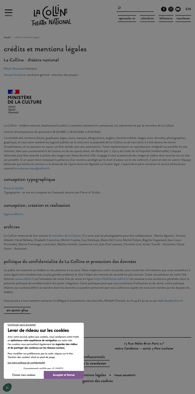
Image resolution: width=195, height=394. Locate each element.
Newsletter (183, 18)
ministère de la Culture (66, 236)
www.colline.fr (24, 279)
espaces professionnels (87, 357)
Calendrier (147, 18)
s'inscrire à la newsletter (87, 363)
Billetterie (166, 18)
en (188, 9)
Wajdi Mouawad (14, 68)
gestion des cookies (97, 381)
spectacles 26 (127, 18)
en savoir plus (17, 310)
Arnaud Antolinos (15, 75)
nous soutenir (125, 375)
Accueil (7, 37)
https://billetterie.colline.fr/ (111, 279)
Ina (85, 236)
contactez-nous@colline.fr (33, 168)
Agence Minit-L (14, 214)
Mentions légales (93, 375)
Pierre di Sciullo (14, 188)
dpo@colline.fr (173, 301)
